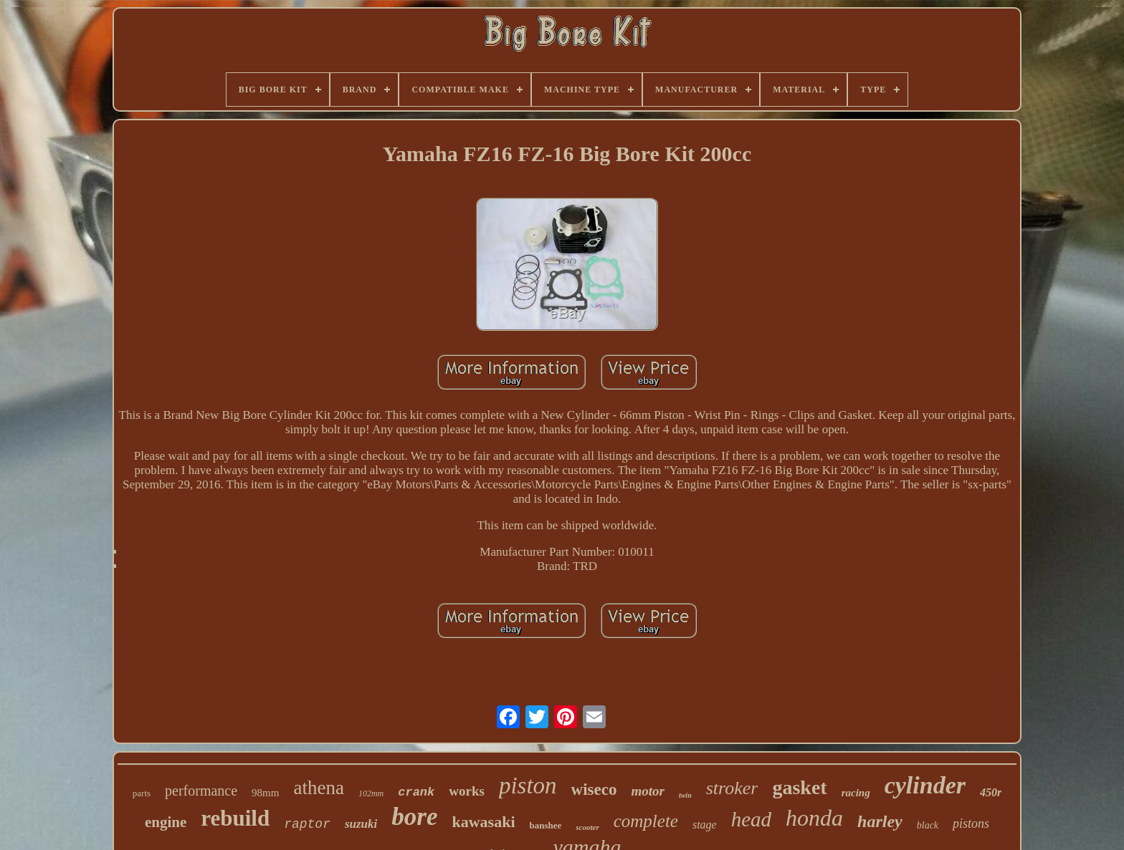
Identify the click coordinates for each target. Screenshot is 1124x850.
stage (704, 824)
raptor (307, 824)
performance (201, 790)
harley (879, 821)
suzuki (361, 824)
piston (528, 785)
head (751, 819)
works (467, 790)
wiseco (594, 789)
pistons (971, 823)
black (927, 825)
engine (165, 822)
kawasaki (483, 822)
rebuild (235, 818)
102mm (371, 793)
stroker (732, 788)
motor (647, 790)
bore (414, 817)
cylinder (925, 785)
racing (856, 792)
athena (318, 787)
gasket (799, 787)
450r (990, 792)
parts (142, 793)
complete (646, 821)
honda (814, 818)
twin (685, 795)
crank (416, 792)
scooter (587, 827)
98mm (265, 792)
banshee (546, 825)
